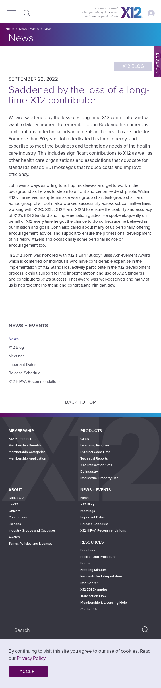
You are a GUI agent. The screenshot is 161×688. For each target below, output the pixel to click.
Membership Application (27, 458)
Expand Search (26, 13)
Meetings (17, 356)
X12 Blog (16, 347)
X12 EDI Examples (94, 589)
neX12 (13, 504)
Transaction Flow (93, 596)
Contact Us (89, 609)
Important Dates (22, 364)
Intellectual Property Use (99, 478)
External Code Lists (95, 452)
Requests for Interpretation (101, 576)
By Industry (89, 471)
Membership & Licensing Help (103, 603)
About (15, 489)
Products (91, 430)
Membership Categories (27, 452)
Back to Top (80, 402)
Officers (14, 511)
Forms (85, 563)
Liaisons (15, 524)
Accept (29, 671)
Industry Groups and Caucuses (32, 530)
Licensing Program (94, 445)
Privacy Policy (31, 658)
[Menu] (12, 13)
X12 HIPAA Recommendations (35, 381)
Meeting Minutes (93, 570)
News (47, 29)
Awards (14, 537)
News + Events (29, 29)
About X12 (16, 498)
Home (10, 29)
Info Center (89, 583)
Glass (84, 439)
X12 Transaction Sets (96, 465)
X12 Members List (22, 439)
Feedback (88, 550)
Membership (21, 430)
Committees (18, 517)
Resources (92, 542)
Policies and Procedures (98, 557)
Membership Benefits (25, 445)
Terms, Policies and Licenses (31, 544)
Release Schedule (24, 373)
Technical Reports (94, 458)
